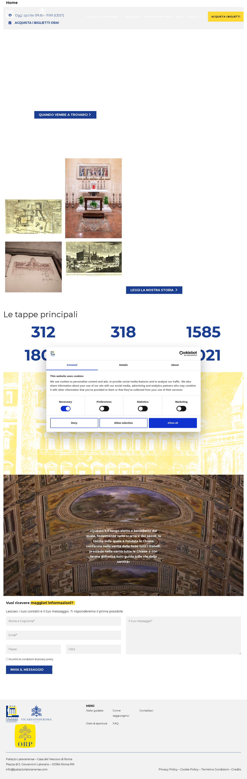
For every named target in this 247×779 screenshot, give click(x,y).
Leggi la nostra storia (154, 290)
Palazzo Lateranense (102, 16)
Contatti (194, 16)
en (241, 6)
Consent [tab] (72, 364)
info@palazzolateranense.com (27, 769)
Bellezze (131, 16)
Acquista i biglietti (225, 16)
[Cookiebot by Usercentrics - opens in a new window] (182, 353)
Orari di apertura (157, 16)
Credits (236, 769)
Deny (74, 422)
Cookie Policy (189, 769)
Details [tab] (123, 364)
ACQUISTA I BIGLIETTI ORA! (34, 23)
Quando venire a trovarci (65, 115)
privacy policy (45, 659)
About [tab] (175, 364)
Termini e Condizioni (215, 769)
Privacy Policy (168, 769)
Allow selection (123, 422)
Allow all (173, 422)
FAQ (179, 16)
